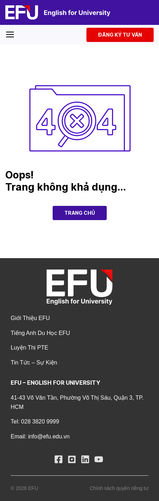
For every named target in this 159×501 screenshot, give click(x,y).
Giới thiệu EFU (30, 318)
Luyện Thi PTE (29, 348)
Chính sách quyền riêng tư (119, 488)
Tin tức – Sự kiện (34, 362)
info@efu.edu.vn (49, 436)
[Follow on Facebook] (59, 461)
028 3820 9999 (40, 422)
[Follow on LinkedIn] (86, 461)
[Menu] (10, 34)
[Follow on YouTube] (100, 461)
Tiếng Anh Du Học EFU (40, 333)
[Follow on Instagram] (73, 461)
